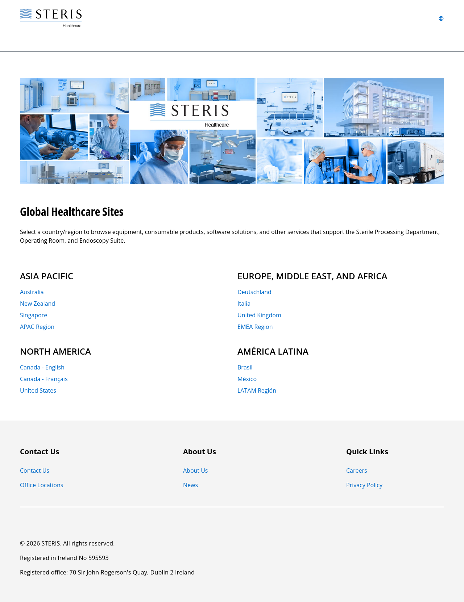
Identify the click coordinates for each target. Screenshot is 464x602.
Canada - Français (44, 378)
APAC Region (37, 326)
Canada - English (42, 367)
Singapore (33, 315)
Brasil (244, 367)
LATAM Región (256, 390)
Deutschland (254, 292)
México (247, 378)
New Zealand (37, 303)
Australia (32, 292)
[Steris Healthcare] (51, 18)
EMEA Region (255, 326)
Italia (243, 303)
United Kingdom (259, 315)
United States (38, 390)
